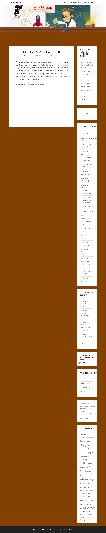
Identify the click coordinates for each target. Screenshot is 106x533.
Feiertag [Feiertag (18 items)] (83, 459)
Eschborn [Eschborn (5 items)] (81, 456)
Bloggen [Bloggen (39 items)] (84, 445)
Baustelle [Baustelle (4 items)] (93, 441)
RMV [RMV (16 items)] (91, 500)
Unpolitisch (86, 211)
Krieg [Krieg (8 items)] (85, 493)
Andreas (83, 81)
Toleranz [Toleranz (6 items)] (81, 514)
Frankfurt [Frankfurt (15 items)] (83, 463)
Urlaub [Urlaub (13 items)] (89, 514)
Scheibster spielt (86, 236)
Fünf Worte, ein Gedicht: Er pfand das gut (87, 64)
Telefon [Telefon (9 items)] (87, 511)
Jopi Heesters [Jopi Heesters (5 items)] (82, 490)
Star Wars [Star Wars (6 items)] (82, 511)
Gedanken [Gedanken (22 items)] (84, 475)
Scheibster (15, 2)
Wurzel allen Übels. (90, 2)
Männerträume (87, 222)
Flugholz (85, 207)
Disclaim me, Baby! (75, 2)
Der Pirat (86, 99)
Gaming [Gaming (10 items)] (89, 472)
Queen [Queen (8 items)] (81, 500)
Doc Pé (83, 72)
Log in (83, 379)
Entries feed (85, 383)
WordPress (58, 529)
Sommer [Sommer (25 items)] (90, 507)
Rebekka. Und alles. (87, 97)
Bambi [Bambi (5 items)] (89, 441)
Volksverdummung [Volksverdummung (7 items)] (84, 517)
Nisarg (71, 529)
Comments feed (86, 388)
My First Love (86, 228)
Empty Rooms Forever (41, 51)
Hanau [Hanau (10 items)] (83, 484)
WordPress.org (85, 392)
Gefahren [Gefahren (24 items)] (83, 479)
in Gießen (42, 65)
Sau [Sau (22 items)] (81, 503)
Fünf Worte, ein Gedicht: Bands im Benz (87, 83)
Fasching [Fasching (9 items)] (87, 456)
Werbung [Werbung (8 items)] (82, 520)
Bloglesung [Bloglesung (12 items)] (83, 449)
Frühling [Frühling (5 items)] (90, 463)
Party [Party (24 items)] (90, 496)
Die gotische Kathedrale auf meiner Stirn (87, 200)
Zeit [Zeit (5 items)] (86, 520)
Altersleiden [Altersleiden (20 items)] (85, 437)
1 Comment (55, 56)
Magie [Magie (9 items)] (85, 497)
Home (65, 2)
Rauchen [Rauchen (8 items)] (86, 500)
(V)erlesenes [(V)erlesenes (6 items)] (82, 434)
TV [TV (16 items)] (86, 514)
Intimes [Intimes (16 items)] (91, 487)
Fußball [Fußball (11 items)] (82, 467)
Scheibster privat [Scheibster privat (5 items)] (87, 504)
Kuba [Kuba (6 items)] (89, 493)
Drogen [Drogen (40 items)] (89, 452)
